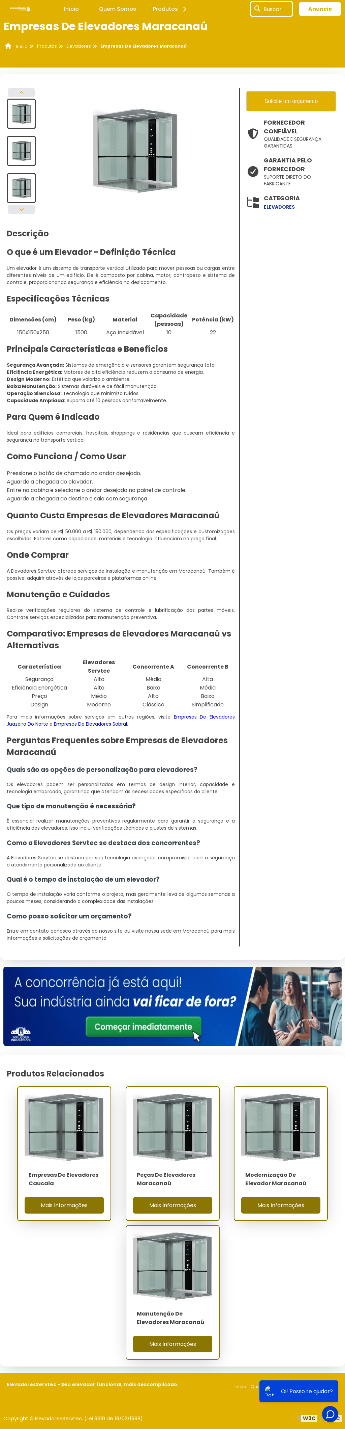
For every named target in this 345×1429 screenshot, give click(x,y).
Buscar (272, 9)
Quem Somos (117, 9)
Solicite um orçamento (291, 101)
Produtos (170, 9)
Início (71, 9)
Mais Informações (64, 1205)
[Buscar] (257, 9)
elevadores (279, 207)
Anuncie (320, 9)
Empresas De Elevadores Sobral (90, 724)
